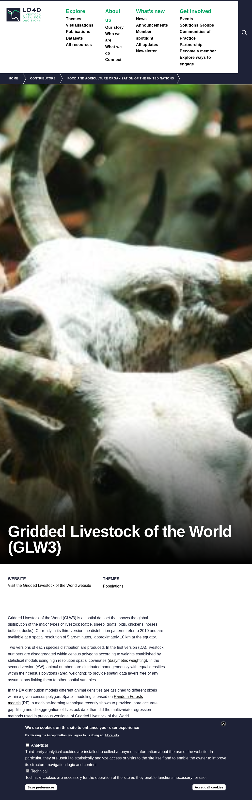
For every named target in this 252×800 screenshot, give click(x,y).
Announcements (152, 25)
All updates (147, 45)
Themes (73, 19)
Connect (113, 60)
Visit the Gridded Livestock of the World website (49, 585)
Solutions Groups (197, 25)
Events (186, 19)
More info (112, 741)
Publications (78, 32)
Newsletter (146, 51)
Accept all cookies (209, 793)
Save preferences (40, 793)
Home (13, 78)
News (141, 19)
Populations (113, 586)
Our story (114, 27)
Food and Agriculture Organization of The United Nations (120, 78)
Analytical (39, 751)
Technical (39, 777)
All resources (79, 45)
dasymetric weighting (127, 660)
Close (223, 730)
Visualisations (80, 25)
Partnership (191, 45)
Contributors (43, 78)
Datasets (74, 38)
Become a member (198, 51)
